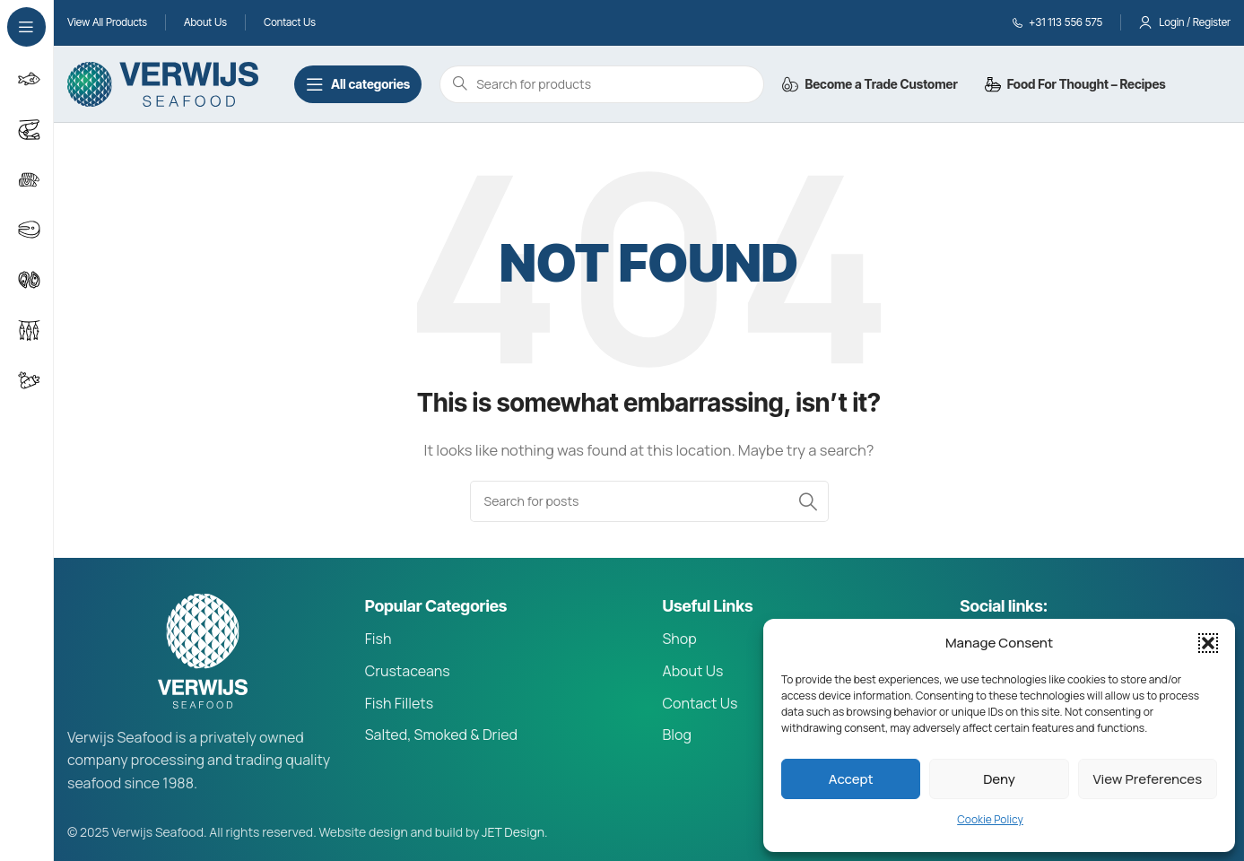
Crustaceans (407, 671)
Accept (851, 779)
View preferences (1148, 779)
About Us (693, 671)
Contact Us (700, 703)
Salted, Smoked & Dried (441, 734)
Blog (677, 734)
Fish (378, 638)
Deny (999, 779)
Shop (680, 638)
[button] (1208, 643)
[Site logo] (162, 83)
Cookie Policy (990, 819)
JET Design (513, 831)
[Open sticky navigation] (358, 84)
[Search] (649, 501)
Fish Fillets (399, 703)
